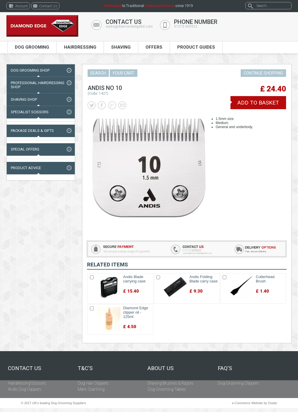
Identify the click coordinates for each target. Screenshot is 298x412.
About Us (160, 368)
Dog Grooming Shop (30, 70)
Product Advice (26, 168)
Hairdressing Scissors (27, 383)
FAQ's (225, 368)
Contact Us (24, 368)
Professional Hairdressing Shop (37, 85)
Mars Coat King (91, 389)
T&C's (85, 368)
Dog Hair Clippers (93, 383)
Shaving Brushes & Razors (171, 383)
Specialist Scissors (30, 112)
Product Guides (196, 47)
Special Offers (25, 149)
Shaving (121, 47)
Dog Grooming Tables (167, 389)
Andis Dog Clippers (24, 389)
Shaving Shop (24, 99)
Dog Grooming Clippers (238, 383)
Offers (154, 47)
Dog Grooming (32, 47)
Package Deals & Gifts (32, 130)
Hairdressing (80, 47)
